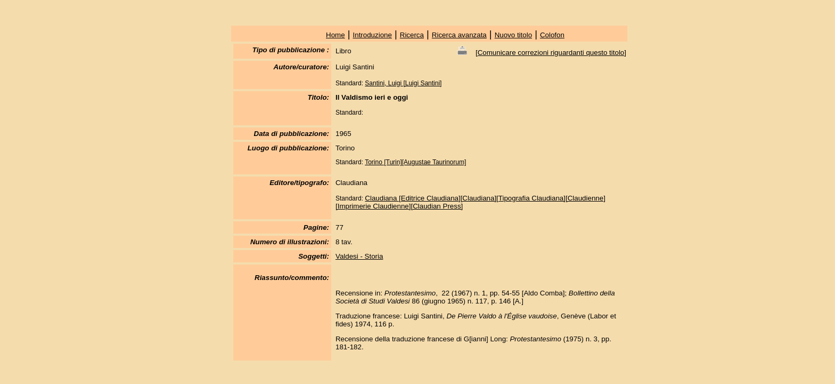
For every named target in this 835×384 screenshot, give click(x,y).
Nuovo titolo (513, 35)
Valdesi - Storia (359, 256)
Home (335, 35)
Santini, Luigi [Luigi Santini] (403, 83)
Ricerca (412, 35)
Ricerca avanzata (459, 35)
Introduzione (372, 35)
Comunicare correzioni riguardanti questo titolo (551, 53)
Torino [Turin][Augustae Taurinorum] (415, 162)
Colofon (552, 35)
